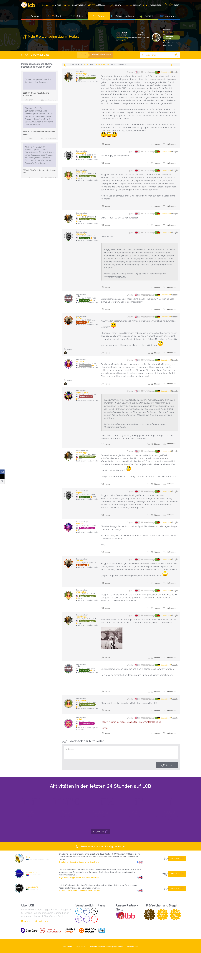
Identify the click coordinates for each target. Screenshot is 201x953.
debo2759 (80, 361)
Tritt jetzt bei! (100, 831)
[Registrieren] (153, 5)
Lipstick (124, 40)
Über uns (25, 921)
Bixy (28, 857)
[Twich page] (78, 919)
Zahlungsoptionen (122, 17)
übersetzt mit (169, 72)
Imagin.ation (81, 172)
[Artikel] (52, 5)
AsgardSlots (31, 872)
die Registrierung (102, 64)
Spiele (77, 17)
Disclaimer (66, 946)
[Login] (172, 5)
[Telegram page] (78, 911)
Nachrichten (168, 17)
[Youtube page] (94, 919)
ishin (78, 296)
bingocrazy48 (82, 392)
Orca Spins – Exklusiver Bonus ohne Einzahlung (79, 862)
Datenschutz (80, 946)
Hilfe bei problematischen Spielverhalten (107, 946)
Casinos (32, 17)
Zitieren (154, 144)
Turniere (146, 17)
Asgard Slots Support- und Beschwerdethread (79, 877)
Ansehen (177, 858)
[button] (139, 862)
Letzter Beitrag (122, 38)
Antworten (171, 144)
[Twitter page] (94, 911)
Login (86, 64)
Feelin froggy (169, 32)
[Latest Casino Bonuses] (29, 6)
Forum (98, 17)
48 (164, 888)
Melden (105, 144)
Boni (54, 17)
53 (164, 873)
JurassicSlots (32, 887)
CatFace (79, 318)
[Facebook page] (86, 911)
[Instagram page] (86, 919)
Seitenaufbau (133, 946)
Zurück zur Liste (35, 54)
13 (164, 858)
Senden (169, 765)
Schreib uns (41, 921)
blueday (79, 524)
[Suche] (176, 55)
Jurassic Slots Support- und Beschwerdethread (79, 890)
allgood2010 (81, 153)
